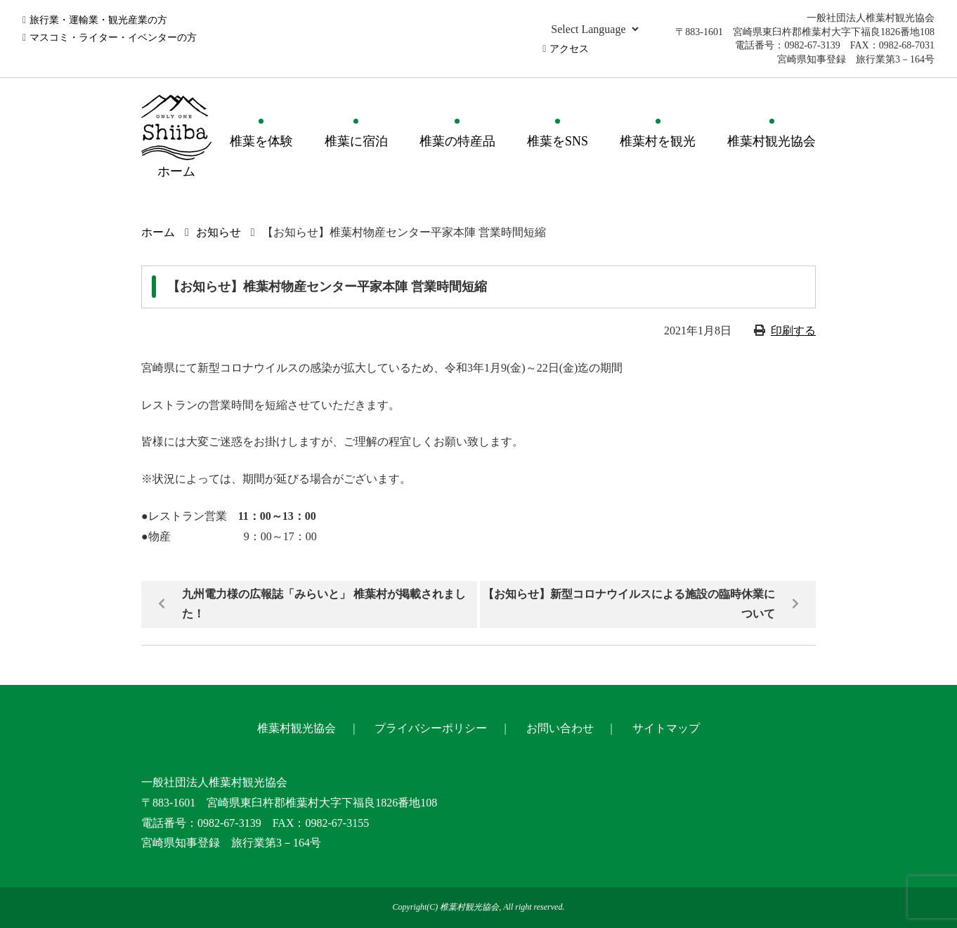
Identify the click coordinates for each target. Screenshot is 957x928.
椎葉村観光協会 (771, 141)
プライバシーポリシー (431, 728)
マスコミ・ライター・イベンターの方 (113, 37)
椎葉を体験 (261, 141)
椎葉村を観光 (658, 141)
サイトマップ (666, 728)
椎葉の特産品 (457, 141)
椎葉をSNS (557, 141)
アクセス (569, 49)
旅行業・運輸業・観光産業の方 (98, 20)
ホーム (158, 232)
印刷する (793, 330)
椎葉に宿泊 (356, 141)
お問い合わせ (560, 728)
